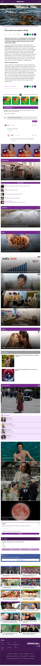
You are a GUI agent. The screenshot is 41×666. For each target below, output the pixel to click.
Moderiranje (26, 653)
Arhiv (38, 538)
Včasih (4, 546)
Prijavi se (35, 121)
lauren (6, 86)
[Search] (39, 1)
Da (3, 543)
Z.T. (6, 34)
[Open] (5, 1)
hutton (9, 86)
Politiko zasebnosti (17, 531)
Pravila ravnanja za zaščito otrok (14, 658)
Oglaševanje (9, 653)
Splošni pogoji (32, 656)
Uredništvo (15, 653)
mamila (15, 86)
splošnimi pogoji (10, 531)
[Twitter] (27, 34)
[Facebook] (25, 34)
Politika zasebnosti (24, 656)
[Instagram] (39, 646)
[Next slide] (37, 100)
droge (12, 86)
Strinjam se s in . (12, 531)
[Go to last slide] (4, 100)
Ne (3, 545)
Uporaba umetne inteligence (28, 658)
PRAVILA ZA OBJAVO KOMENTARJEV (9, 113)
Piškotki (32, 653)
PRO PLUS (21, 653)
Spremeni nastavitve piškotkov (12, 656)
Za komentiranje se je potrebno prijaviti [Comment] (22, 118)
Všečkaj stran (20, 559)
